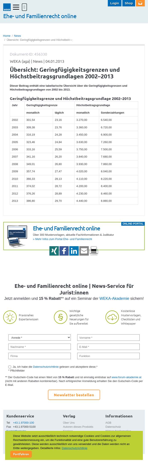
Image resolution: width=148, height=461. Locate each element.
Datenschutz (113, 426)
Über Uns (69, 422)
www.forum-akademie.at (126, 377)
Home (6, 35)
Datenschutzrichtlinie (46, 366)
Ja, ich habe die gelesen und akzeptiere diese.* (55, 366)
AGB (108, 422)
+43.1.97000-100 (23, 422)
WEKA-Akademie (114, 298)
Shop (129, 3)
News (17, 35)
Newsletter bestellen (74, 394)
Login (114, 3)
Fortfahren (21, 454)
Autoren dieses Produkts (78, 426)
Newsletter (140, 3)
